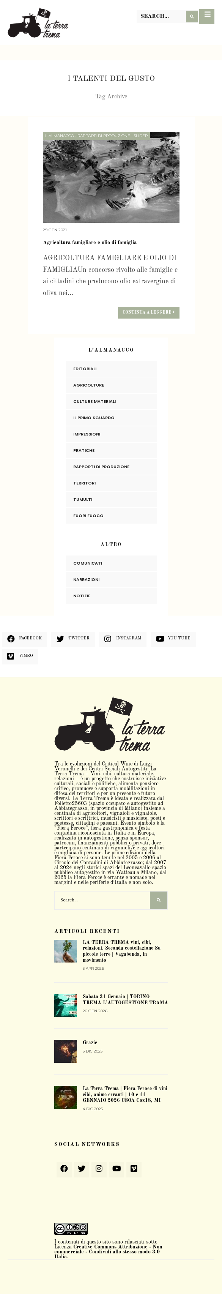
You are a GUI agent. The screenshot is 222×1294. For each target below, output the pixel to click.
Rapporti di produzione (103, 135)
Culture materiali (94, 401)
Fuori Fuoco (88, 515)
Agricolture (88, 385)
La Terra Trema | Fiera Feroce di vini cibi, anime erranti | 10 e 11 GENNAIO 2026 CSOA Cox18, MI (125, 1094)
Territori (84, 483)
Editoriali (84, 368)
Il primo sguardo (94, 417)
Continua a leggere (149, 311)
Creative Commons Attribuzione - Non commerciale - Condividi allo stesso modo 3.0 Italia (108, 1251)
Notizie (81, 595)
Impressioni (86, 434)
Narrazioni (86, 579)
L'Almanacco (59, 135)
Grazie (90, 1042)
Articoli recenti (87, 931)
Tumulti (82, 499)
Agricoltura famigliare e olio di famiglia (90, 242)
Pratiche (83, 450)
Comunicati (87, 563)
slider (141, 135)
